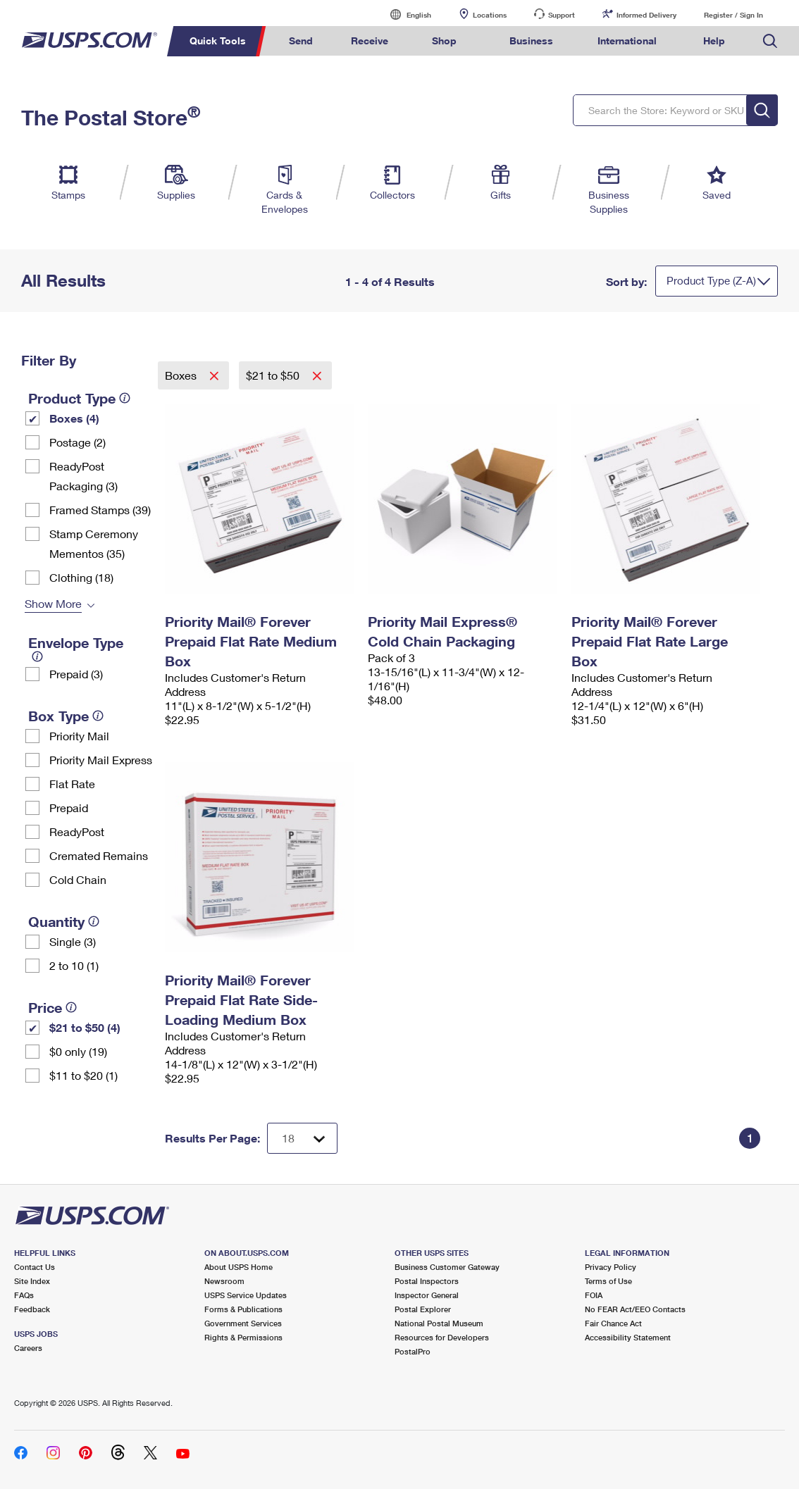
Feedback (32, 1309)
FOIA (593, 1295)
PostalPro (413, 1351)
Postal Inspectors (427, 1280)
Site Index (32, 1280)
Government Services (243, 1323)
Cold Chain (77, 879)
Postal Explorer (423, 1309)
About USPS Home (238, 1266)
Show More (53, 603)
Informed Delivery (646, 15)
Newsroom (224, 1280)
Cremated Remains (98, 855)
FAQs (24, 1295)
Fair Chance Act (613, 1323)
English (404, 14)
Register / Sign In (733, 15)
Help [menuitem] (714, 40)
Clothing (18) (81, 577)
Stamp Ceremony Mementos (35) (93, 543)
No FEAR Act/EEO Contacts (635, 1309)
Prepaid (68, 807)
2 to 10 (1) (74, 965)
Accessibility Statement (628, 1337)
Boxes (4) (74, 418)
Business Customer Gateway (447, 1266)
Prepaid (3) (76, 673)
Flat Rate (72, 783)
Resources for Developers (442, 1337)
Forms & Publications (243, 1309)
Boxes (182, 375)
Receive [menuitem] (369, 40)
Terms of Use (608, 1280)
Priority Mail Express (100, 759)
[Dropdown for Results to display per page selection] (302, 1138)
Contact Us (34, 1266)
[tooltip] (124, 398)
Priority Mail (79, 735)
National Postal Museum (439, 1323)
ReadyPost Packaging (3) (83, 475)
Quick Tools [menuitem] (218, 40)
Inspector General (427, 1295)
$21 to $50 (274, 375)
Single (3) (72, 941)
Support (561, 15)
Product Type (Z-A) (711, 280)
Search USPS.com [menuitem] (770, 41)
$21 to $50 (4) (84, 1027)
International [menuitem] (627, 40)
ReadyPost (76, 831)
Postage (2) (77, 442)
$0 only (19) (78, 1051)
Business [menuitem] (531, 40)
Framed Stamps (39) (100, 509)
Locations (490, 15)
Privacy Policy (610, 1266)
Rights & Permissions (243, 1337)
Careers (28, 1347)
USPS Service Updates (245, 1295)
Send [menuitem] (301, 40)
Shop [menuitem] (444, 40)
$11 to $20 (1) (83, 1075)
